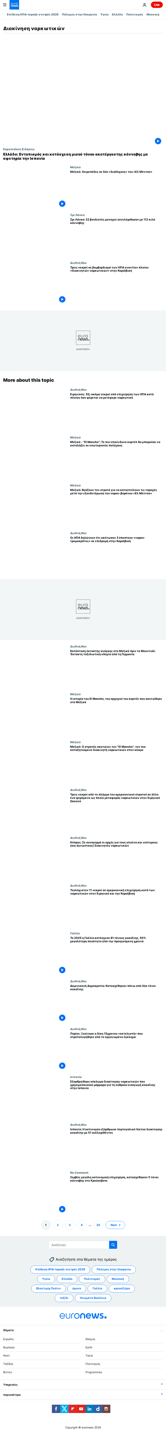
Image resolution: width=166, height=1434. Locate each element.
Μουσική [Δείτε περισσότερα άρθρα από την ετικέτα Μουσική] (118, 1279)
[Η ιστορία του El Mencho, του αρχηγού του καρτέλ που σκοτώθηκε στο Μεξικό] (116, 716)
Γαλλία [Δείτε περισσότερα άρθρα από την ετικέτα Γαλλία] (97, 1288)
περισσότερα (12, 1394)
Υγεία (104, 14)
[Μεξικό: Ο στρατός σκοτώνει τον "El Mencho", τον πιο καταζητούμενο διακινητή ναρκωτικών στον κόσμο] (116, 764)
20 (98, 1225)
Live (157, 4)
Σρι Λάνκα (77, 214)
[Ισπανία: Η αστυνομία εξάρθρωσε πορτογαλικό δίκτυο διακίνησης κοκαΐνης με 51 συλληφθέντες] (116, 1147)
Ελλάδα (117, 14)
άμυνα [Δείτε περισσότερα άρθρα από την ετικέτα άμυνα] (76, 1288)
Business (9, 1347)
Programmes (93, 1372)
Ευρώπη (8, 1339)
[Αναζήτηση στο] (83, 1245)
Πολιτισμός (134, 14)
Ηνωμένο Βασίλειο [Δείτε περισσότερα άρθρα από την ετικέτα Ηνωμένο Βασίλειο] (93, 1298)
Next (6, 1355)
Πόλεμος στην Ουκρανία (79, 14)
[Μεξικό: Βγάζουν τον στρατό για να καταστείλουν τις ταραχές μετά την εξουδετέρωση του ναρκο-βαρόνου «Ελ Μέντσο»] (116, 507)
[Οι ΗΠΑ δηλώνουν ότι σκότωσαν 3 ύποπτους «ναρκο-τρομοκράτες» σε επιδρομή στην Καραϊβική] (116, 555)
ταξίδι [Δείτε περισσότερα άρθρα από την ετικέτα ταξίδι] (64, 1298)
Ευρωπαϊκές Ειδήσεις (19, 149)
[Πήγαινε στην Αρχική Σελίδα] (14, 5)
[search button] (113, 1245)
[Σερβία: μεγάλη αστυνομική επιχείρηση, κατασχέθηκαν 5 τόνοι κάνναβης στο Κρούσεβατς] (116, 1195)
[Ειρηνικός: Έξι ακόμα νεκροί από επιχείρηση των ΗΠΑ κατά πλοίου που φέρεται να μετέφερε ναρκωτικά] (116, 412)
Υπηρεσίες (10, 1384)
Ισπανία (76, 1076)
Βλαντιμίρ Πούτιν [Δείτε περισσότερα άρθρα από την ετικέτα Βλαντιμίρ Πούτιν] (48, 1288)
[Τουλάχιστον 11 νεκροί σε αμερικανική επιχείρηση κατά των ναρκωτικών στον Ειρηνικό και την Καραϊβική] (116, 908)
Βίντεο (7, 1372)
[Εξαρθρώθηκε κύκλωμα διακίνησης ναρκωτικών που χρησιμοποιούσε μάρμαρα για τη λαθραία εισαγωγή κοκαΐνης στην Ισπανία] (116, 1099)
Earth (88, 1347)
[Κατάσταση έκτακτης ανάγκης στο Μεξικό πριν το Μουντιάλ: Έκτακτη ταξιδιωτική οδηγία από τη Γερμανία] (116, 668)
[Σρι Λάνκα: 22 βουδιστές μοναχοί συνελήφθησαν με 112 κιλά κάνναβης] (116, 237)
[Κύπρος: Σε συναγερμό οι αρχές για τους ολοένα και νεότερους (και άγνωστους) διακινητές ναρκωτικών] (116, 860)
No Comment (79, 1172)
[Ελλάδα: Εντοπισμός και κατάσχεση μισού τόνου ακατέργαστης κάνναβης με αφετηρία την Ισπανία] (83, 156)
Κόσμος (90, 1339)
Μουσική (153, 14)
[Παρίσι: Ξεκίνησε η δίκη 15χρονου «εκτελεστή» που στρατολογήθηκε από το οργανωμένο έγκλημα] (116, 1051)
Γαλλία (75, 933)
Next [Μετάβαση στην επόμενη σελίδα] (114, 1225)
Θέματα (8, 1330)
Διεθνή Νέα (78, 262)
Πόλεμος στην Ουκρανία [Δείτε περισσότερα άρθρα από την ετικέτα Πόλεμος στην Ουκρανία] (114, 1269)
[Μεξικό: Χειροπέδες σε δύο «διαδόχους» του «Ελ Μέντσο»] (116, 189)
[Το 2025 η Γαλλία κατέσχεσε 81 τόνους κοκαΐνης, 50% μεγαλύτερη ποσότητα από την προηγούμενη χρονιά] (116, 956)
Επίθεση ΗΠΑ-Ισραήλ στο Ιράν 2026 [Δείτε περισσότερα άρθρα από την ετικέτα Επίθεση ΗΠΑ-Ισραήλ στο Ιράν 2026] (60, 1269)
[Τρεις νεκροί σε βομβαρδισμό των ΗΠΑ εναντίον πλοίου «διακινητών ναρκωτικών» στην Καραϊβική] (116, 285)
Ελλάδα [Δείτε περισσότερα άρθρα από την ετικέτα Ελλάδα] (67, 1279)
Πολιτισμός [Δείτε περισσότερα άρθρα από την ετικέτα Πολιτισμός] (92, 1279)
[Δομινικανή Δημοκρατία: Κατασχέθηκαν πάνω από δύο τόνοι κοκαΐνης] (116, 1003)
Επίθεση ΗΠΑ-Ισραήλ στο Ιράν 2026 (33, 14)
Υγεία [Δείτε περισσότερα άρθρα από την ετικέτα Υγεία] (46, 1279)
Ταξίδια (8, 1364)
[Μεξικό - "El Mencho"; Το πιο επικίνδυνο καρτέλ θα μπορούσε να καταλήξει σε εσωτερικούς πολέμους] (116, 459)
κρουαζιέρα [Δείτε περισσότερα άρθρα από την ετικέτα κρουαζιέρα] (122, 1288)
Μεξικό (75, 167)
